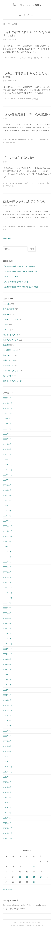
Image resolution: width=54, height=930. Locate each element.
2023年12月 (7, 526)
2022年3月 (7, 628)
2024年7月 (7, 490)
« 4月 (5, 889)
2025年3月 (7, 449)
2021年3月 (7, 690)
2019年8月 (7, 787)
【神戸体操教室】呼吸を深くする (15, 282)
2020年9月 (7, 720)
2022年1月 (7, 639)
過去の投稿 (7, 238)
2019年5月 (7, 802)
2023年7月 (7, 552)
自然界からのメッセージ (41, 58)
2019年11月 (7, 772)
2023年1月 (7, 582)
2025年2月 (7, 454)
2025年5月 (7, 439)
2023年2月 (7, 577)
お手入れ (23, 58)
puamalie (15, 58)
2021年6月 (7, 674)
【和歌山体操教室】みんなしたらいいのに (27, 75)
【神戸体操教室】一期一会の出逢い (26, 114)
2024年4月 (7, 505)
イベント (6, 329)
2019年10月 (7, 777)
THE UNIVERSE (25, 99)
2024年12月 (7, 464)
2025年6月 (7, 434)
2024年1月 (7, 521)
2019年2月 (7, 818)
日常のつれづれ (9, 360)
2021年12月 (7, 644)
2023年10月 (7, 536)
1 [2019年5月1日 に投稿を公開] (20, 861)
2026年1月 (7, 398)
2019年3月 (7, 813)
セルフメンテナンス (30, 139)
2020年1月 (7, 761)
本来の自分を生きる (10, 370)
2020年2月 (7, 756)
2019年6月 (7, 797)
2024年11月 (7, 470)
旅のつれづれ (8, 355)
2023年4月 (7, 567)
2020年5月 (7, 741)
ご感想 (30, 58)
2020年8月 (7, 726)
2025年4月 (7, 444)
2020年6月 (7, 736)
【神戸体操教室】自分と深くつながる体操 (19, 266)
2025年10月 (7, 413)
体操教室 (35, 99)
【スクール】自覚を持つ (19, 158)
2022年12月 (7, 587)
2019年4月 (7, 807)
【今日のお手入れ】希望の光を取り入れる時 (27, 34)
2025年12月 (7, 403)
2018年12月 (7, 828)
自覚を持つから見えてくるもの (24, 201)
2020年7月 (7, 731)
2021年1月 (7, 700)
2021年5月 (7, 679)
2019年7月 (7, 792)
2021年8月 (7, 664)
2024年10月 (7, 475)
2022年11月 (7, 592)
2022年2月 (7, 633)
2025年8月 (7, 423)
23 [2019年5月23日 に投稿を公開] (27, 877)
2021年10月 (7, 654)
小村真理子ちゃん (10, 350)
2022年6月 (7, 613)
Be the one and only (27, 4)
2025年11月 (7, 408)
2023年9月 (7, 541)
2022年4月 (7, 623)
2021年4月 (7, 685)
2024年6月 (7, 495)
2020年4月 (7, 746)
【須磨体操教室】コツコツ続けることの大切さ (21, 287)
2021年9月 (7, 659)
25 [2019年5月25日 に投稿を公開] (41, 877)
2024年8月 (7, 485)
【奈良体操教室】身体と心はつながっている (20, 271)
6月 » (10, 889)
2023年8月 (7, 546)
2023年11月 (7, 531)
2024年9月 (7, 480)
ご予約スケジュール (10, 276)
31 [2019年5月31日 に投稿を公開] (34, 882)
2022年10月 (7, 598)
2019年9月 (7, 782)
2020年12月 (7, 705)
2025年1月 (7, 459)
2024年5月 (7, 500)
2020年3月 (7, 751)
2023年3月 (7, 572)
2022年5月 (7, 618)
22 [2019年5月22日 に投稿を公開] (20, 877)
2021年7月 (7, 669)
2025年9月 (7, 418)
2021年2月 (7, 695)
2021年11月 (7, 649)
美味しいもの (10, 142)
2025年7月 (7, 429)
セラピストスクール (30, 183)
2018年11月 (7, 833)
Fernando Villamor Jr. (35, 926)
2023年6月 (7, 557)
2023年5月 (7, 562)
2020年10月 (7, 715)
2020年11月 (7, 710)
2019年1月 (7, 823)
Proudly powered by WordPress (27, 923)
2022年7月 (7, 608)
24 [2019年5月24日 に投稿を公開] (34, 877)
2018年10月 (7, 838)
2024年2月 (7, 516)
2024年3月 (7, 511)
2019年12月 (7, 766)
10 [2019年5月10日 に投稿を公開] (34, 866)
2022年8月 (7, 603)
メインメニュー (28, 14)
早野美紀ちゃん (9, 365)
